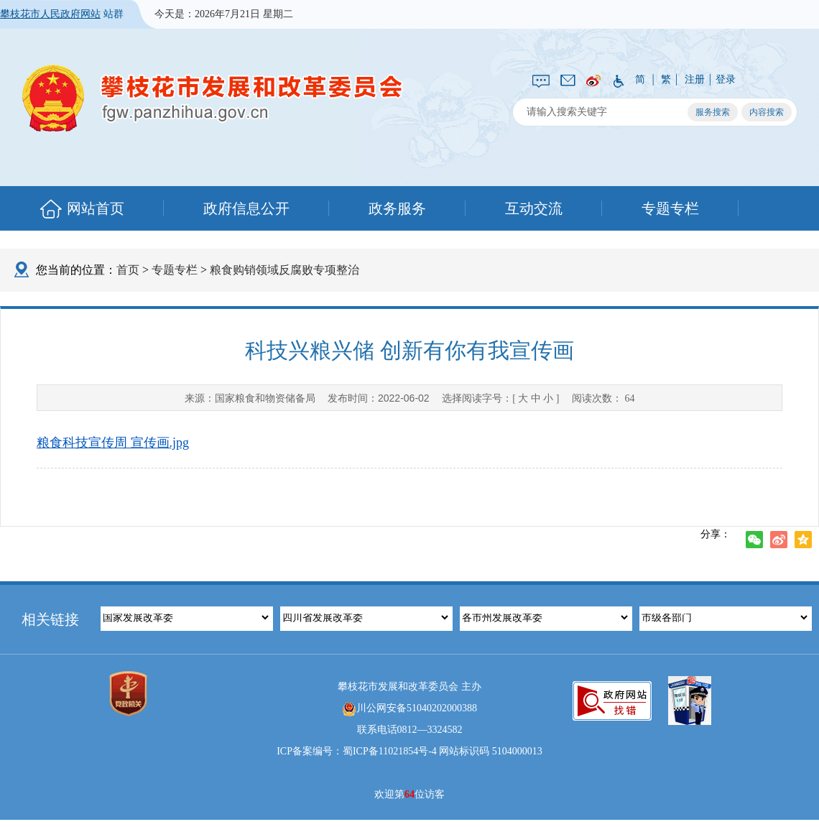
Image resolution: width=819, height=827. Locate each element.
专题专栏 (670, 208)
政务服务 (397, 208)
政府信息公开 (246, 208)
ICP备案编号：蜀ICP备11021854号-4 (357, 751)
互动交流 (534, 208)
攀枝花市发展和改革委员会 (212, 97)
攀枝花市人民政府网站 (50, 14)
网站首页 (95, 208)
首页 (127, 270)
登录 (726, 79)
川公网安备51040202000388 (409, 709)
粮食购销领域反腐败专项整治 (284, 270)
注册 (695, 79)
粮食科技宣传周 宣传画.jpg (113, 442)
